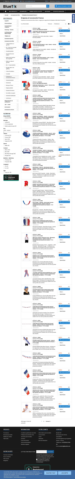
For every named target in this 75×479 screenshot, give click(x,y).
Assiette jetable (9, 51)
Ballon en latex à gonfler (10, 62)
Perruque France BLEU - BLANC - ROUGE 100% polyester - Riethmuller (44, 86)
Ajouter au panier (64, 30)
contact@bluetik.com (30, 1)
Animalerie (7, 107)
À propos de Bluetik (58, 11)
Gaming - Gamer (9, 29)
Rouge (7, 155)
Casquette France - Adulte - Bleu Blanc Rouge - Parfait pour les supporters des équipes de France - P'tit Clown (43, 151)
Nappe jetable (9, 88)
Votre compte (43, 429)
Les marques (23, 11)
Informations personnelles (45, 433)
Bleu (7, 151)
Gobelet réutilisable (10, 95)
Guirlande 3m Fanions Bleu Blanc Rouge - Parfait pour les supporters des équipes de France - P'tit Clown (44, 308)
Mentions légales (25, 444)
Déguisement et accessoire (9, 101)
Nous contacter (7, 456)
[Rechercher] (37, 6)
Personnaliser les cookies (19, 477)
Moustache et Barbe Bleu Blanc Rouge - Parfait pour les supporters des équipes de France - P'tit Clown (44, 222)
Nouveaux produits (7, 434)
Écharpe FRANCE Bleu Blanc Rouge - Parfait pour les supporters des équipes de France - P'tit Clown (44, 342)
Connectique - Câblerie (8, 26)
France (8, 137)
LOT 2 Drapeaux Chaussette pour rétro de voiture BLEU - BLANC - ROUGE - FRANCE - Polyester (43, 72)
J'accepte (64, 473)
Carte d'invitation (10, 71)
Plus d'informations (8, 477)
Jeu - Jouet (7, 104)
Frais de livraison (25, 440)
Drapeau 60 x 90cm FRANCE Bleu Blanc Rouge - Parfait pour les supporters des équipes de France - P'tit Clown (44, 374)
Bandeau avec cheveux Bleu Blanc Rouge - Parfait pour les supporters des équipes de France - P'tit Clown (44, 257)
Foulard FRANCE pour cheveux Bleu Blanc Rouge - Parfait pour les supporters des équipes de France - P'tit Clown (43, 291)
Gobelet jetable (10, 80)
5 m (6, 168)
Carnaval (8, 135)
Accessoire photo (9, 38)
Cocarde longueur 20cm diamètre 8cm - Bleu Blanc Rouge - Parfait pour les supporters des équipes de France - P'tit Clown (44, 274)
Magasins (5, 460)
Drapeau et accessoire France (10, 77)
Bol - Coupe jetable (10, 65)
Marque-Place (9, 85)
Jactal (7, 122)
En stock (8, 118)
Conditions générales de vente (28, 433)
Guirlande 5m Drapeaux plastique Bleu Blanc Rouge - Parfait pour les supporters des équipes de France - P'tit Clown (44, 357)
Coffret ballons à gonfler (10, 44)
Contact (59, 429)
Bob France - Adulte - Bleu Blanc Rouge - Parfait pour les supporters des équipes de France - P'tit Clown (44, 168)
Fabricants (5, 438)
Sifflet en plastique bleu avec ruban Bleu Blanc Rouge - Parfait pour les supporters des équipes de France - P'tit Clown (44, 408)
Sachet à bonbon (10, 90)
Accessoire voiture (9, 109)
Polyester (8, 161)
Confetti (8, 74)
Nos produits (13, 11)
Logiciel (6, 21)
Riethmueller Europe (10, 126)
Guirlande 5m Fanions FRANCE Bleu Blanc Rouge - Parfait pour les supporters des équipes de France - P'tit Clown (43, 325)
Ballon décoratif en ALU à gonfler (10, 58)
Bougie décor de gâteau (10, 68)
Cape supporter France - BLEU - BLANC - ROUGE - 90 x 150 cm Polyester (44, 45)
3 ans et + (8, 172)
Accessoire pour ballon (10, 54)
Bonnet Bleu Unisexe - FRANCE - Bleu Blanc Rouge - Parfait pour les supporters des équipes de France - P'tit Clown (43, 117)
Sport (7, 139)
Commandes (42, 434)
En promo (47, 11)
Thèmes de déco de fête (35, 11)
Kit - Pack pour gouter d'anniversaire (11, 48)
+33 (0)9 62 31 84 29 (14, 1)
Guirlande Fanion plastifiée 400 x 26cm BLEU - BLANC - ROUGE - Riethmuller (44, 32)
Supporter (8, 141)
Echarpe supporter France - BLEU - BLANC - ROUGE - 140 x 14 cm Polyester (43, 58)
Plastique (8, 160)
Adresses (41, 438)
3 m (6, 166)
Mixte (7, 145)
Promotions (6, 433)
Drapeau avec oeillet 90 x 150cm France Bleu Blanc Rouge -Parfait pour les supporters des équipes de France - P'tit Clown (44, 391)
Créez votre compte (66, 1)
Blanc (7, 150)
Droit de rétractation (26, 442)
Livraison (23, 438)
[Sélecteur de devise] (47, 1)
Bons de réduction (43, 440)
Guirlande (8, 82)
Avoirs (40, 436)
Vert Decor (8, 98)
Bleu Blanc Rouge (10, 153)
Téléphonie (7, 36)
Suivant (48, 421)
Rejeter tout (50, 473)
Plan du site (6, 458)
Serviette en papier (10, 93)
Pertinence (60, 24)
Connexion (57, 1)
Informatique (8, 23)
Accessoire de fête (9, 41)
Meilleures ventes (7, 436)
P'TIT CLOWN (9, 124)
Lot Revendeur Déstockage (8, 33)
